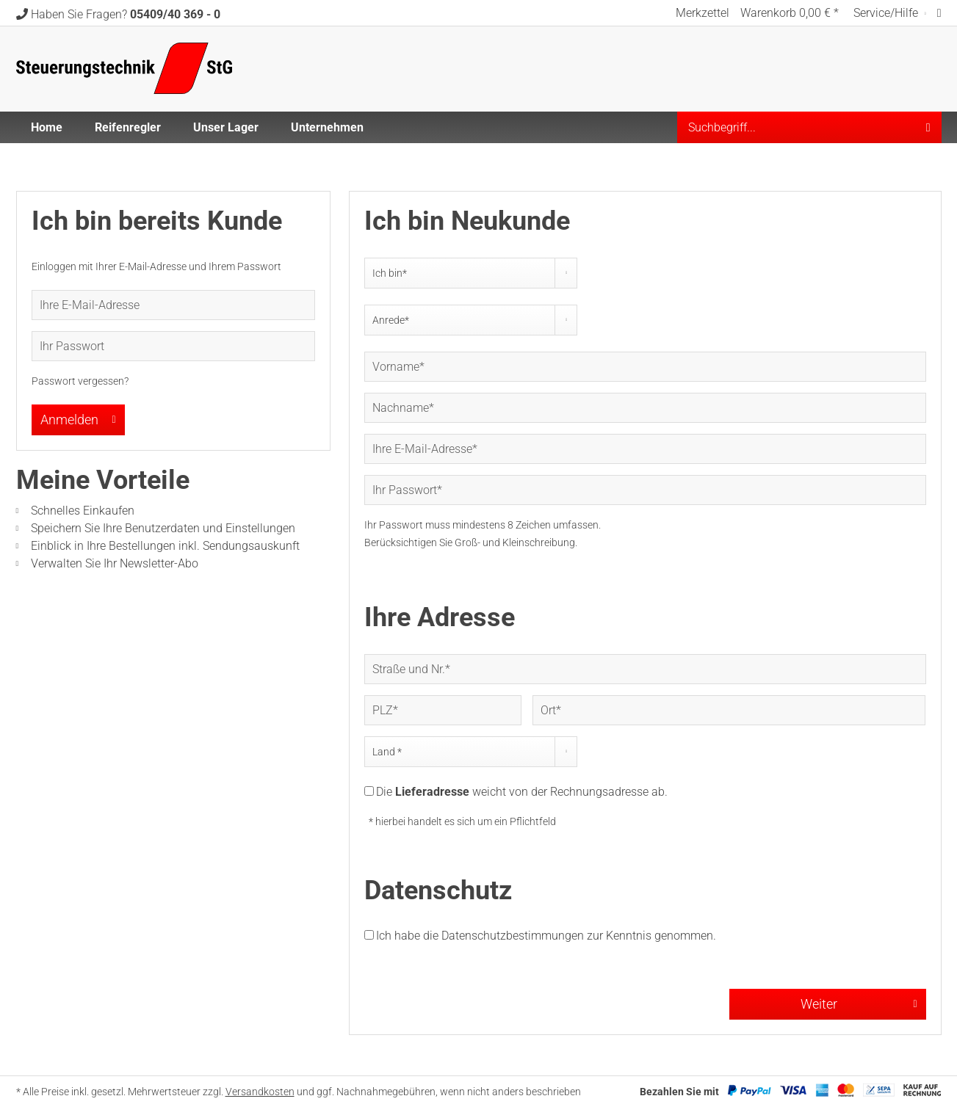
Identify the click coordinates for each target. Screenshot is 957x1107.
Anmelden (78, 417)
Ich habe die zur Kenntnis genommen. (546, 936)
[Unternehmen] (327, 127)
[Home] (46, 127)
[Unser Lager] (225, 127)
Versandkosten (260, 1091)
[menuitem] (702, 13)
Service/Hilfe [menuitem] (887, 13)
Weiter (859, 1002)
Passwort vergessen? (80, 381)
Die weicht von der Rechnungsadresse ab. (522, 792)
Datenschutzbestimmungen (512, 936)
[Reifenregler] (128, 127)
